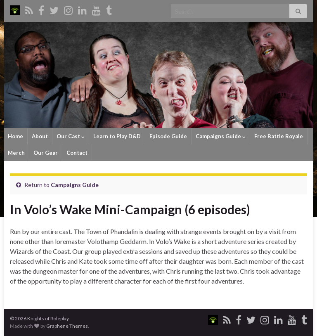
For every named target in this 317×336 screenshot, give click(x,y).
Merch (16, 152)
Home (15, 136)
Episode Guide (168, 136)
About (40, 136)
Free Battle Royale (278, 136)
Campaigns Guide (221, 136)
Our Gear (45, 152)
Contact (77, 152)
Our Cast (71, 136)
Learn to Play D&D (117, 136)
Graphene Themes (67, 326)
